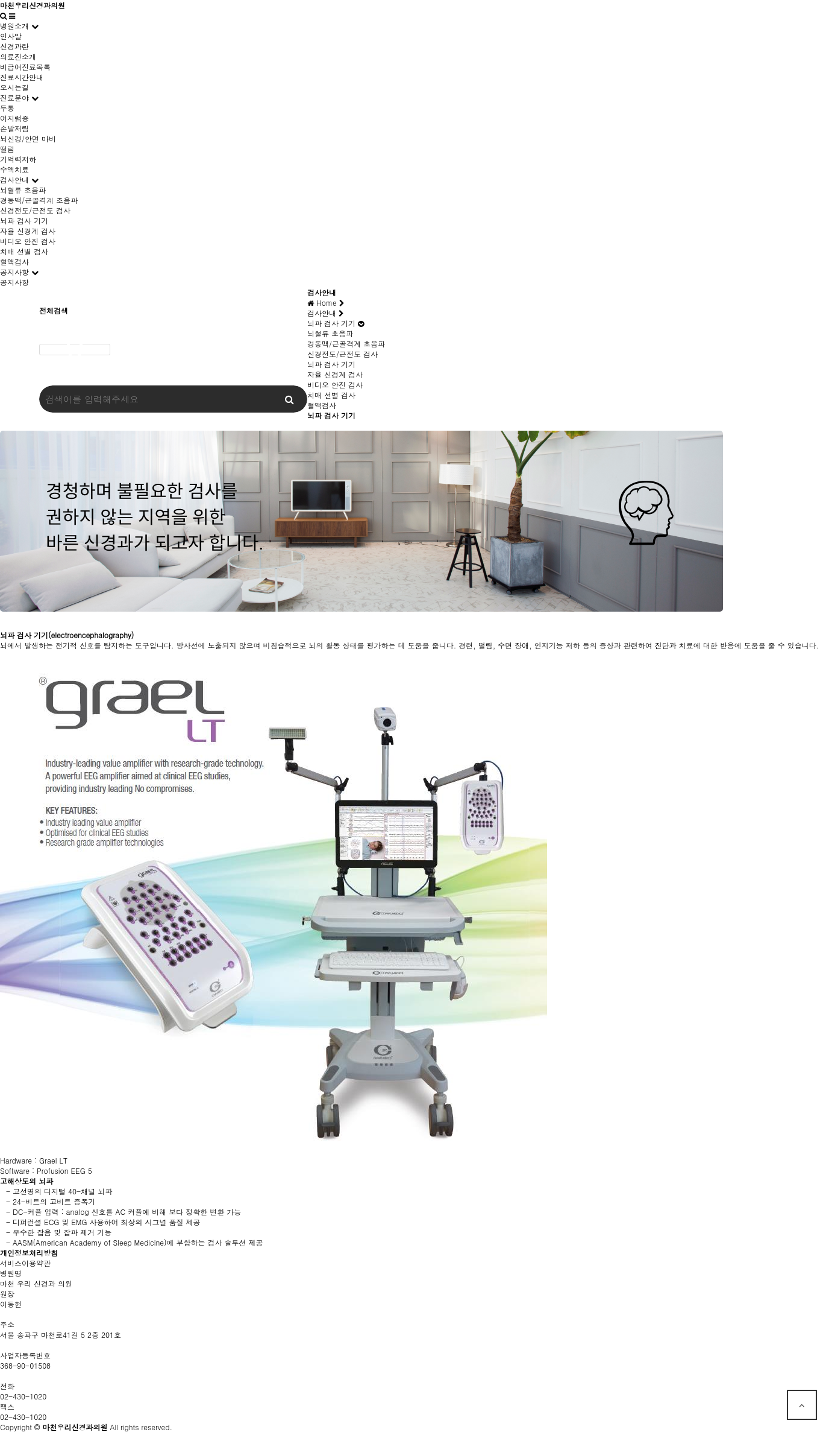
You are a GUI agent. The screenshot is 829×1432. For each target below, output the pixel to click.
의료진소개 (18, 56)
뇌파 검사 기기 (24, 220)
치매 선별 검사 (24, 251)
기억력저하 (18, 159)
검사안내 (14, 179)
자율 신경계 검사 (27, 231)
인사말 (11, 36)
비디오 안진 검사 (27, 241)
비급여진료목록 (25, 67)
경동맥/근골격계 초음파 (39, 200)
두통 (7, 108)
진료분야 (14, 97)
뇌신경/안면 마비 (28, 138)
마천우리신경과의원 (32, 5)
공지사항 (14, 272)
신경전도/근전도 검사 (35, 210)
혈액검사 (14, 261)
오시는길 (14, 87)
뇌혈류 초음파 (23, 190)
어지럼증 (14, 118)
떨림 (7, 149)
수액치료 (14, 169)
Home (326, 302)
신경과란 (14, 46)
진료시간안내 (21, 77)
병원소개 (14, 26)
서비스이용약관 (25, 1263)
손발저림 (14, 128)
